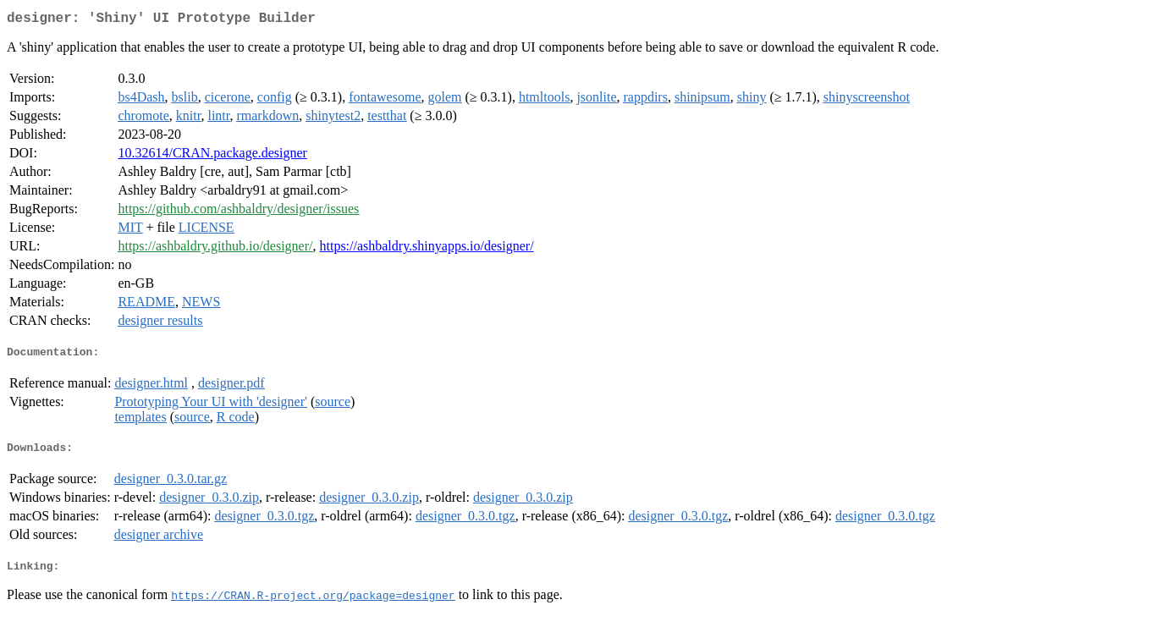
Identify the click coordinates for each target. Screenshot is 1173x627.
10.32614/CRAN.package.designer (212, 156)
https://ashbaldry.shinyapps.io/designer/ (426, 249)
